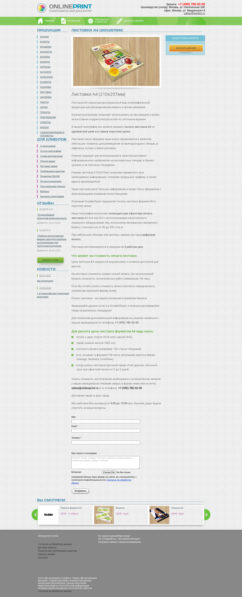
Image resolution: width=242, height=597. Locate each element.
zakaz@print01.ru (194, 13)
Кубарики (45, 87)
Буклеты (44, 41)
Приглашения (48, 117)
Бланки (44, 36)
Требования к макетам (52, 171)
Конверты (45, 82)
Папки (44, 107)
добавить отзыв (50, 260)
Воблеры (45, 57)
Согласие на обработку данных (55, 544)
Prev (35, 514)
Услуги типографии (50, 151)
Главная (49, 20)
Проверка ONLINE (50, 176)
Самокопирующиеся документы (52, 134)
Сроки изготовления (51, 156)
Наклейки (45, 97)
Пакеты (44, 102)
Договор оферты (47, 547)
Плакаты (45, 112)
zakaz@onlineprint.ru (84, 388)
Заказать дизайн (134, 20)
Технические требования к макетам (57, 550)
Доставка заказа (48, 166)
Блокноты (46, 52)
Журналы (45, 67)
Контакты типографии (52, 196)
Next (207, 514)
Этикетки (45, 122)
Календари (46, 77)
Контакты (43, 557)
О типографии (47, 146)
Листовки (45, 92)
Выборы (44, 191)
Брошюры (45, 46)
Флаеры (44, 127)
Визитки (45, 62)
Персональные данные (52, 186)
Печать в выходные (51, 181)
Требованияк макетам (102, 21)
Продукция (74, 20)
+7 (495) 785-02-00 (130, 388)
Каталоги (45, 72)
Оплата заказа (47, 161)
